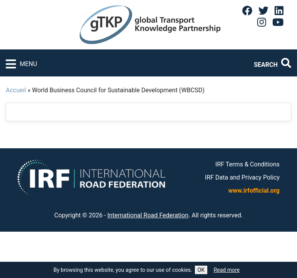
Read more (226, 270)
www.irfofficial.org (254, 190)
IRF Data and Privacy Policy (242, 177)
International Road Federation (148, 215)
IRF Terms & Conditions (247, 164)
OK (201, 270)
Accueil (16, 90)
